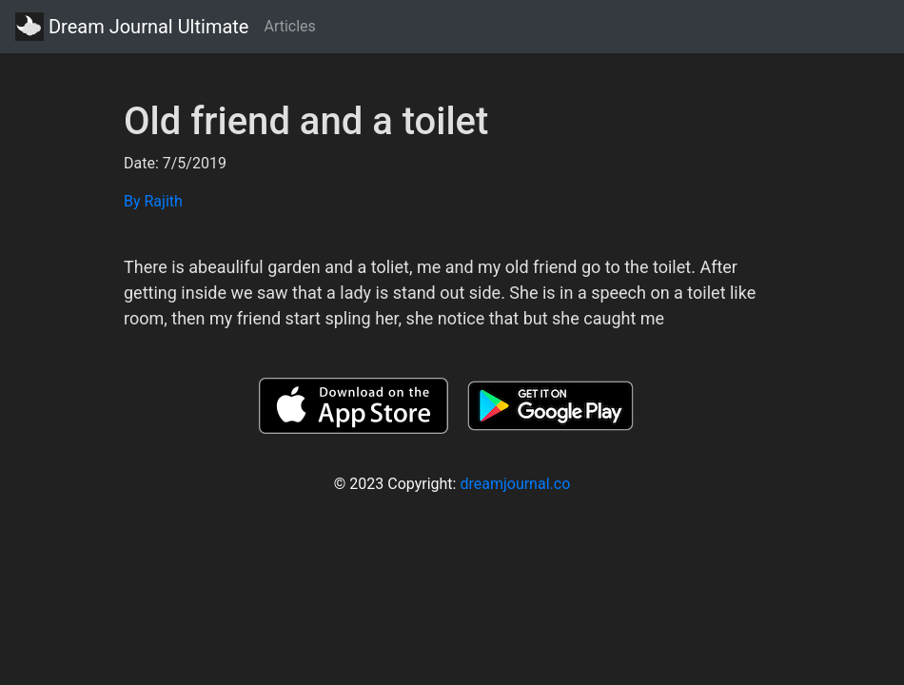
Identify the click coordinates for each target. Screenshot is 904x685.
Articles (289, 26)
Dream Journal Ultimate (131, 26)
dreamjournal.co (515, 484)
